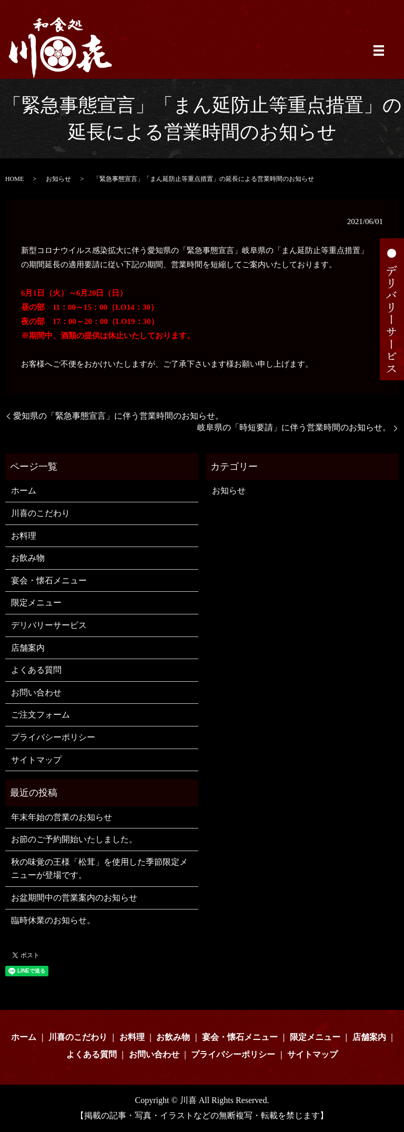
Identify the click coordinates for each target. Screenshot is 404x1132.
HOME (14, 179)
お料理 (23, 535)
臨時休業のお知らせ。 (53, 920)
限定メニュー (36, 602)
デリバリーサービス (49, 625)
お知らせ (58, 179)
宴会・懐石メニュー (49, 580)
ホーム (23, 490)
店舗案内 (28, 647)
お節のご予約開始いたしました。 (74, 839)
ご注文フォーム (40, 714)
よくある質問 (36, 669)
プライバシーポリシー (53, 737)
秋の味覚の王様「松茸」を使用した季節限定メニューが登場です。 (99, 868)
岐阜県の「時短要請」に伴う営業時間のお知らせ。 (294, 427)
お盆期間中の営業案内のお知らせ (74, 897)
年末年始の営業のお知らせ (61, 817)
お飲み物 (28, 557)
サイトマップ (36, 759)
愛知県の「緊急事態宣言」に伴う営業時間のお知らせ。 (118, 415)
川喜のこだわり (40, 513)
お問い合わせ (36, 692)
